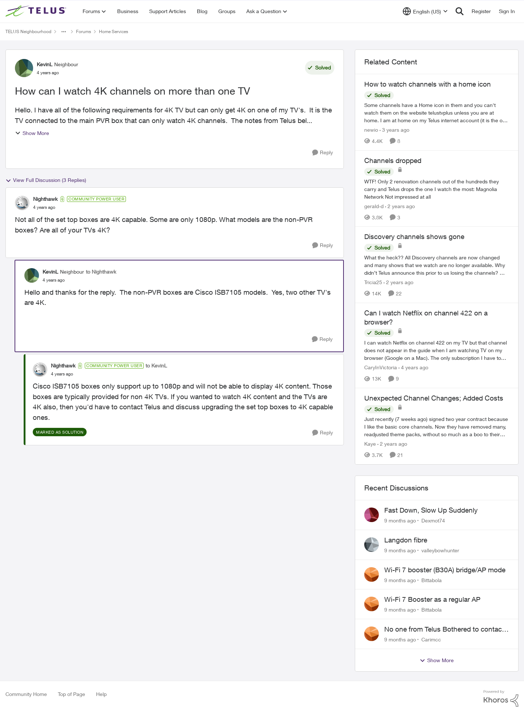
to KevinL (156, 365)
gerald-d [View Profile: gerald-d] (374, 206)
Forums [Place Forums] (83, 31)
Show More (32, 133)
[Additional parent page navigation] (63, 32)
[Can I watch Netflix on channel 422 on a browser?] (436, 350)
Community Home (26, 694)
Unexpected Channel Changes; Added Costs (433, 398)
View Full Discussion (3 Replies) (45, 180)
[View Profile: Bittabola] (371, 574)
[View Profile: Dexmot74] (371, 515)
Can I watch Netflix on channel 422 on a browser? (426, 317)
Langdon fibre (405, 540)
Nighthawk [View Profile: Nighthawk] (45, 199)
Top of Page (71, 694)
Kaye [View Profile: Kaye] (370, 444)
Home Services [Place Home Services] (113, 31)
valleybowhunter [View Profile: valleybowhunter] (440, 550)
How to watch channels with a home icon (427, 84)
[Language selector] (425, 11)
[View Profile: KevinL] (24, 68)
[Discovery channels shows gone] (436, 265)
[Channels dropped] (436, 188)
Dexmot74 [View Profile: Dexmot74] (433, 520)
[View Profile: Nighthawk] (22, 203)
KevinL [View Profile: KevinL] (44, 64)
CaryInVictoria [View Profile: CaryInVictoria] (380, 367)
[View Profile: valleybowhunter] (371, 544)
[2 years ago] (400, 206)
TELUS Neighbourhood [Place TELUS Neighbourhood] (28, 31)
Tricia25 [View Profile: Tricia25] (373, 282)
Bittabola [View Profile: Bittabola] (431, 580)
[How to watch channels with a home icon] (436, 112)
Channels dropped (392, 160)
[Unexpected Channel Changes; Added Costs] (436, 426)
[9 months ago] (400, 520)
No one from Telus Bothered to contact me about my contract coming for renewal (444, 629)
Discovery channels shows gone (414, 236)
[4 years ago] (413, 367)
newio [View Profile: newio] (371, 130)
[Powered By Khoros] (501, 698)
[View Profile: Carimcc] (371, 633)
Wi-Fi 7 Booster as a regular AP (432, 599)
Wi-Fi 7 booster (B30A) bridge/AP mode (444, 570)
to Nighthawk (101, 271)
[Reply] (322, 153)
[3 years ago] (394, 130)
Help (101, 694)
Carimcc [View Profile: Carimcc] (431, 639)
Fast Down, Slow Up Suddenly (431, 510)
